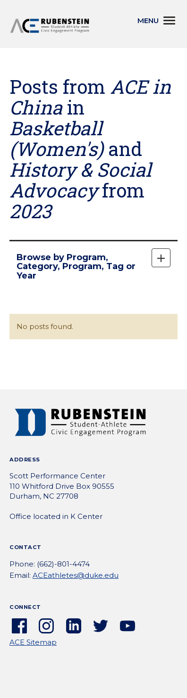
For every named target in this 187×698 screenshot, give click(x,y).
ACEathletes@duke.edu (76, 575)
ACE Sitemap (33, 642)
